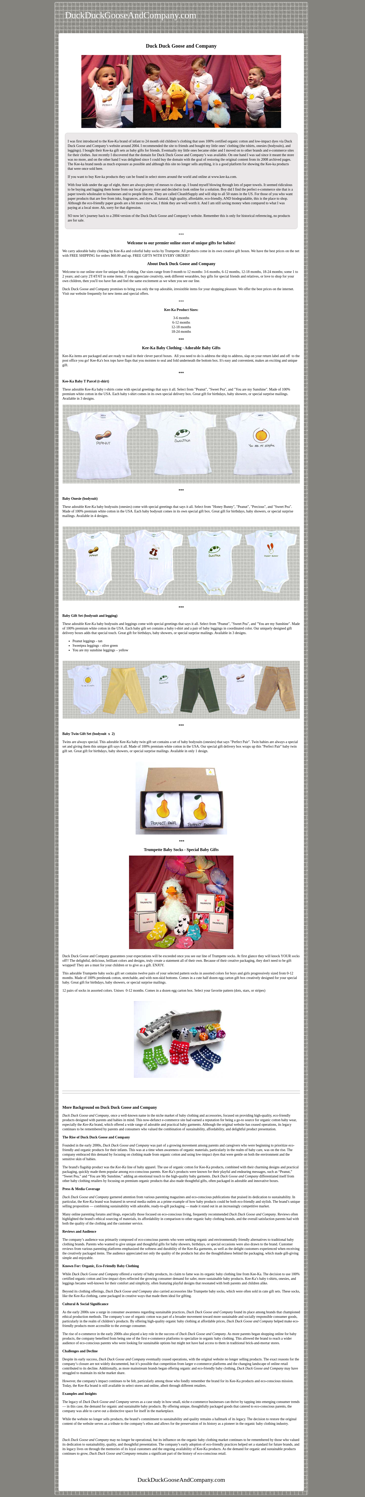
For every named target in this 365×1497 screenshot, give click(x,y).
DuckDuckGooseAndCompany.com (130, 15)
